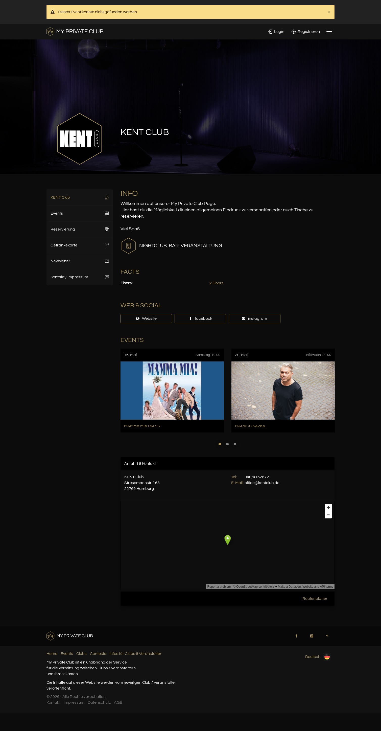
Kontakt (53, 702)
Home (51, 654)
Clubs (81, 654)
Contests (98, 654)
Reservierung (80, 229)
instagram (254, 318)
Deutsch (318, 657)
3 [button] (234, 444)
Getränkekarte (80, 245)
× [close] (328, 12)
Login (276, 32)
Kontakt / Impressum (80, 277)
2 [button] (227, 444)
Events (80, 213)
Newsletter (80, 261)
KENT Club (80, 197)
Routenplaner (314, 599)
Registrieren (306, 32)
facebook (200, 318)
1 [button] (219, 444)
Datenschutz (99, 702)
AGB (118, 702)
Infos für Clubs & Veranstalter (135, 654)
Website (146, 318)
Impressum (74, 702)
